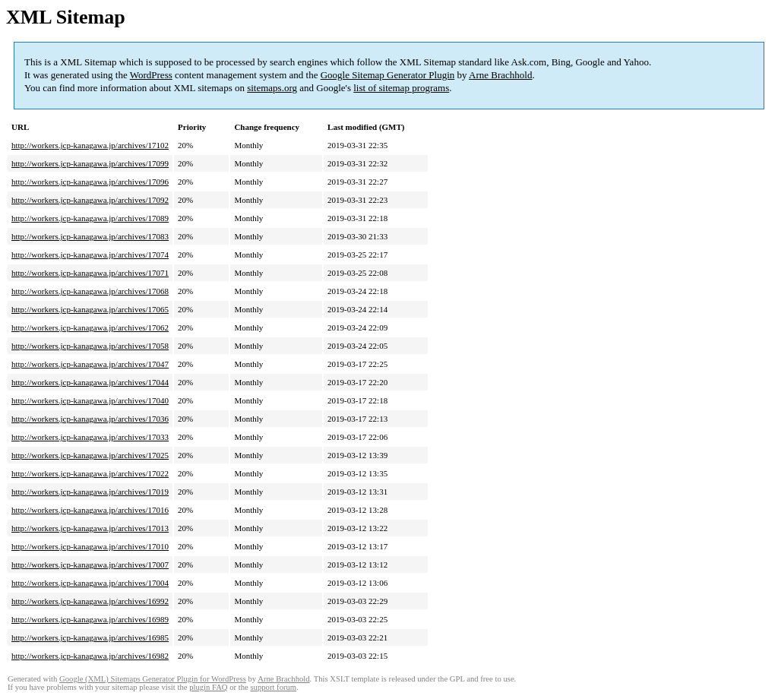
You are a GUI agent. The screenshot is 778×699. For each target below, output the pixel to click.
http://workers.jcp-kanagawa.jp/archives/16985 (90, 637)
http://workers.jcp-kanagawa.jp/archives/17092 (90, 199)
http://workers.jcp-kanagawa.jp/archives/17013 (90, 528)
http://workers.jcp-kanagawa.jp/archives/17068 (90, 291)
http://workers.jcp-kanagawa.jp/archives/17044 (90, 382)
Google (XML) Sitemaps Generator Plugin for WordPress (152, 679)
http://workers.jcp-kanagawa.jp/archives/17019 (90, 491)
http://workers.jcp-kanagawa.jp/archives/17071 (90, 272)
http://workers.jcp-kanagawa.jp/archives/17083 (90, 236)
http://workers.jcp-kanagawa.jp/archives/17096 (90, 181)
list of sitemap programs (401, 87)
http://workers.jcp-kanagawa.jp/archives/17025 (90, 455)
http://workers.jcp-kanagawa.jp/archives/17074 (90, 254)
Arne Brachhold (500, 75)
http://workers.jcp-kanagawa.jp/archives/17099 (90, 163)
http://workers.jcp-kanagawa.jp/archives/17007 (90, 564)
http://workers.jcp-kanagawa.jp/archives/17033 (90, 436)
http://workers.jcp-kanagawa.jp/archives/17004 (90, 582)
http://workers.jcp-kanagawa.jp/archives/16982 (90, 655)
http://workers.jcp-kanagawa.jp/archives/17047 (90, 363)
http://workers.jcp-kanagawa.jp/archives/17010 (90, 546)
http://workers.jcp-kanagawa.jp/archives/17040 (90, 400)
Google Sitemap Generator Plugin (388, 75)
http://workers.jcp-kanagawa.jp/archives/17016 (90, 509)
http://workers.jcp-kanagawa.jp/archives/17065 (90, 309)
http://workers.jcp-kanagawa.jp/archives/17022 (90, 473)
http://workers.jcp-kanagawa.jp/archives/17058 (90, 345)
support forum (273, 687)
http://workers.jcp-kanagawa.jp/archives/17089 (90, 218)
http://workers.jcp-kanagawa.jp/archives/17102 (90, 145)
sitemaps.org (272, 87)
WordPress (151, 75)
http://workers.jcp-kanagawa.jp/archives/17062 (90, 327)
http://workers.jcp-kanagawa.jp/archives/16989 (90, 619)
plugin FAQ (208, 687)
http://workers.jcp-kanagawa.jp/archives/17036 (90, 418)
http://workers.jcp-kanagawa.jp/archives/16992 (90, 601)
